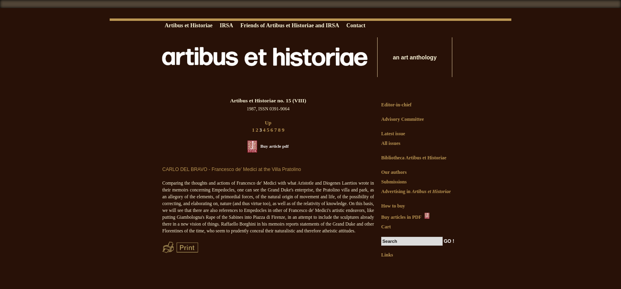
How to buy (393, 206)
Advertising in (416, 191)
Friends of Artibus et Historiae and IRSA (289, 25)
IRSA (226, 25)
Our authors (394, 172)
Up (268, 123)
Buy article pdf (274, 146)
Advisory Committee (402, 119)
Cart (386, 227)
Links (387, 255)
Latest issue (393, 133)
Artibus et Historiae (188, 25)
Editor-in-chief (396, 105)
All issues (390, 143)
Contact (355, 25)
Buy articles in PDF (406, 216)
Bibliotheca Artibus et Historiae (413, 158)
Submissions (394, 182)
